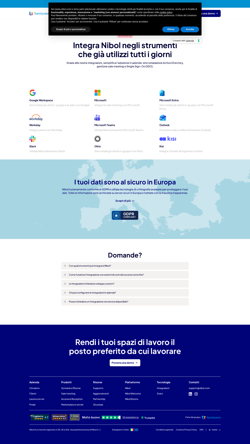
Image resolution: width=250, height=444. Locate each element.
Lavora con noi (36, 398)
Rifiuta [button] (170, 29)
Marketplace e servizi (72, 404)
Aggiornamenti (101, 393)
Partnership (99, 398)
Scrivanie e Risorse (71, 388)
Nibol (127, 388)
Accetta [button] (190, 29)
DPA (201, 429)
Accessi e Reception (72, 398)
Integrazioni (163, 388)
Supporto (98, 388)
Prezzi (32, 404)
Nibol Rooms (131, 398)
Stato (160, 393)
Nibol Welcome (133, 393)
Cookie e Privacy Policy (186, 429)
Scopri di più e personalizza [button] (70, 29)
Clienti (32, 393)
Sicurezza (98, 404)
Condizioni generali (164, 429)
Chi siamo (34, 388)
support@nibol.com (199, 388)
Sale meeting (68, 393)
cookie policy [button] (166, 12)
